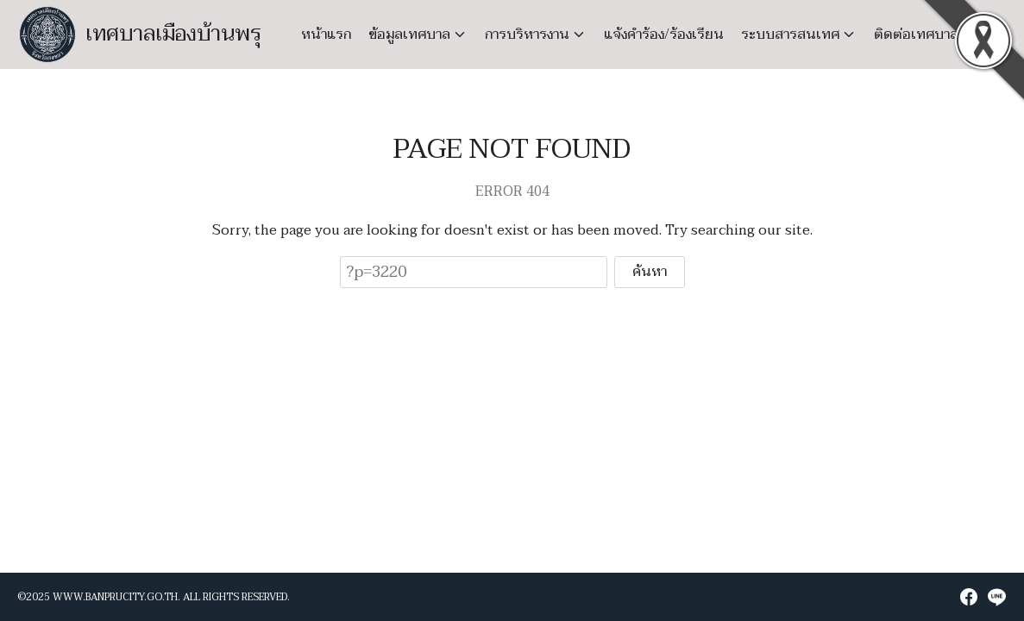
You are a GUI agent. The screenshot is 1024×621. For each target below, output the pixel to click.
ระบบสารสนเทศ (790, 34)
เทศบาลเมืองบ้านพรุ (173, 34)
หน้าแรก (326, 34)
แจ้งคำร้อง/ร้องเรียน (664, 34)
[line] (996, 596)
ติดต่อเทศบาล (916, 34)
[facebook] (968, 596)
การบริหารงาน (527, 34)
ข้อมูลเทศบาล (409, 34)
